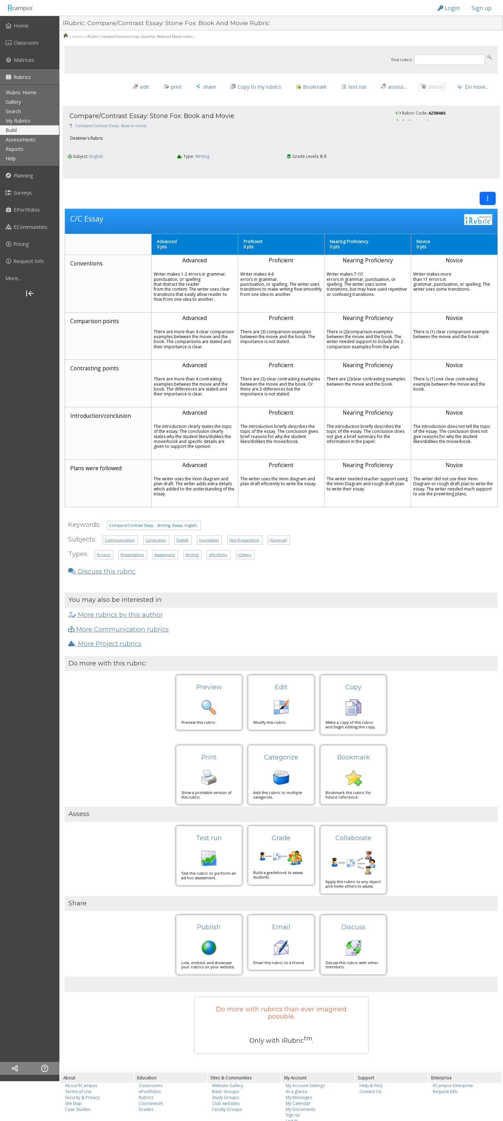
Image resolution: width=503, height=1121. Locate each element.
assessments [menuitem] (21, 139)
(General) (278, 516)
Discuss (353, 903)
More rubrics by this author (115, 591)
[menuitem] (29, 25)
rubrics (77, 36)
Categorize (281, 733)
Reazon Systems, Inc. (279, 1104)
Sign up (481, 8)
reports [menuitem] (14, 149)
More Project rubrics (104, 620)
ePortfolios (150, 1068)
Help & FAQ (370, 1062)
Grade (281, 814)
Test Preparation (244, 516)
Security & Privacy (82, 1073)
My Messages (299, 1073)
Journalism (209, 516)
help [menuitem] (11, 158)
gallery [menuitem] (13, 102)
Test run (209, 814)
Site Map (73, 1079)
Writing (202, 147)
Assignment (164, 531)
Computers (155, 516)
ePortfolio (218, 531)
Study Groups (225, 1073)
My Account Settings (305, 1062)
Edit (281, 663)
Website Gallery (227, 1062)
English (96, 147)
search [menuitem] (13, 111)
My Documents (300, 1085)
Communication (120, 516)
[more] (29, 278)
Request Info (445, 1068)
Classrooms (150, 1062)
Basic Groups (225, 1068)
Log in (292, 1097)
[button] (490, 56)
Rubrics (146, 1073)
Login (449, 8)
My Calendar (298, 1079)
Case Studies (77, 1085)
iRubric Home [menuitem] (21, 92)
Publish (209, 903)
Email (281, 903)
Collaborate (353, 814)
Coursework (151, 1079)
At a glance (296, 1068)
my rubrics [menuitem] (18, 120)
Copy (353, 663)
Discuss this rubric (102, 548)
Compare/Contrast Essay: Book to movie (110, 116)
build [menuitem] (11, 130)
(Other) (244, 531)
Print (209, 733)
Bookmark (353, 733)
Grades (146, 1085)
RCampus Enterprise (453, 1062)
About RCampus (81, 1062)
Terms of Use (78, 1068)
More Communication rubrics (118, 605)
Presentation (132, 531)
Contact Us (370, 1068)
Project (103, 531)
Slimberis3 (418, 112)
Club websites (226, 1079)
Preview (209, 663)
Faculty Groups (227, 1085)
